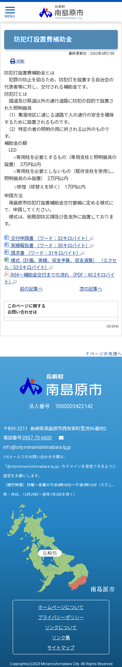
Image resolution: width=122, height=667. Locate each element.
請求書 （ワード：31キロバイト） (44, 253)
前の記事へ (31, 289)
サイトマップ (61, 648)
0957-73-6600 (37, 438)
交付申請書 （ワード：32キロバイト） (48, 238)
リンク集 (61, 638)
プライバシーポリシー (61, 617)
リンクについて (61, 628)
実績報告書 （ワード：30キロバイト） (48, 245)
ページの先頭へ (106, 353)
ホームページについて (61, 607)
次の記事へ (90, 289)
